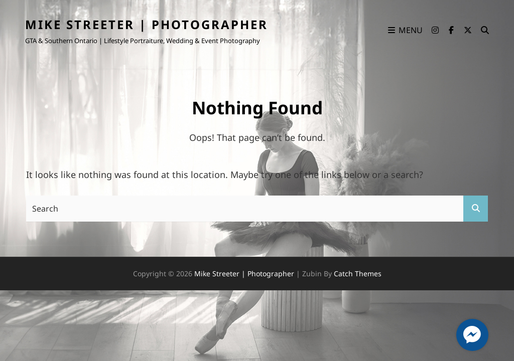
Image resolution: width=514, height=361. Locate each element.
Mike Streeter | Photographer (146, 24)
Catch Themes (357, 273)
